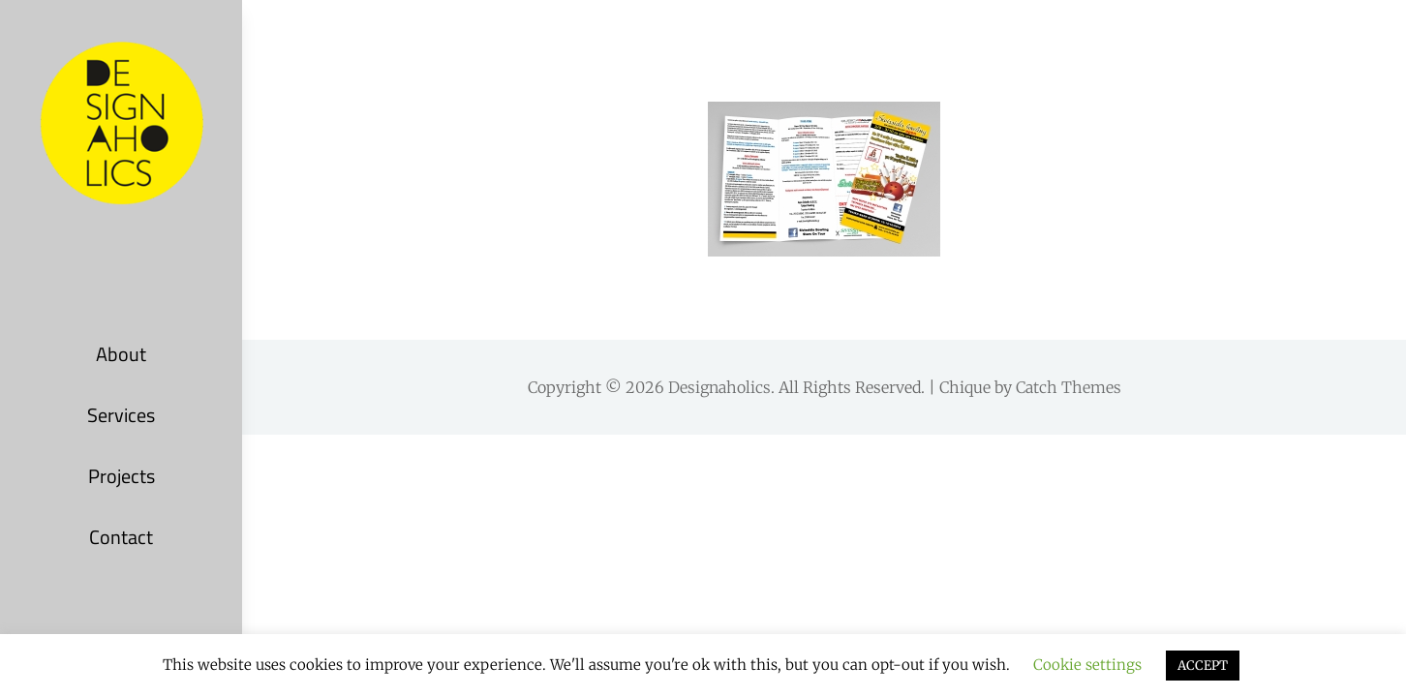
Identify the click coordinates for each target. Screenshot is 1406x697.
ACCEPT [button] (1202, 665)
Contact (121, 537)
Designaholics (719, 387)
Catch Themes (1068, 387)
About (121, 354)
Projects (121, 476)
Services (121, 415)
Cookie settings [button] (1087, 664)
